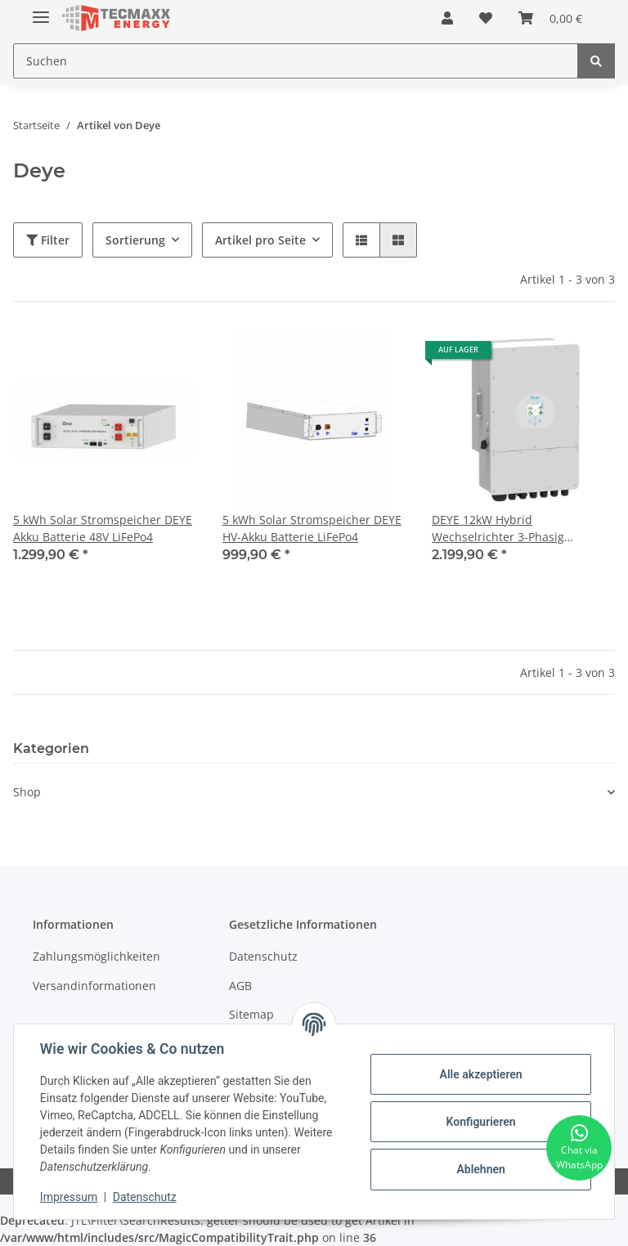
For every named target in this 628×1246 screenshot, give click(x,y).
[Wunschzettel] (485, 18)
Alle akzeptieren (480, 1074)
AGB (240, 985)
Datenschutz (263, 956)
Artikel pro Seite (260, 240)
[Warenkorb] (550, 18)
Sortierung (135, 240)
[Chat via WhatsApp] (579, 1148)
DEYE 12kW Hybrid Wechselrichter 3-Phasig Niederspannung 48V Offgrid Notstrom (511, 528)
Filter (48, 240)
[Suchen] (295, 60)
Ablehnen (480, 1169)
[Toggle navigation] (41, 10)
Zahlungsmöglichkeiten (96, 956)
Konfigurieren (480, 1121)
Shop (27, 792)
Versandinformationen (94, 985)
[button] (447, 18)
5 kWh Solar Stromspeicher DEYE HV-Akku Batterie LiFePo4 (311, 528)
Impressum (68, 1196)
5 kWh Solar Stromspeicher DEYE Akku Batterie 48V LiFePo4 (102, 528)
